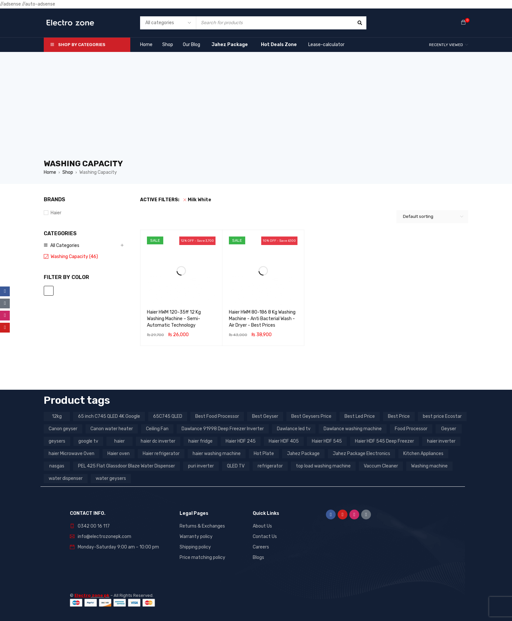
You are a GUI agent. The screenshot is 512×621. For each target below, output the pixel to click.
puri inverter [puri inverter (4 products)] (201, 466)
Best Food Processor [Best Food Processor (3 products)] (217, 416)
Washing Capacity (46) (74, 256)
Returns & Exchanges (202, 526)
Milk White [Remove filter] (199, 200)
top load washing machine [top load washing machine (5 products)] (323, 466)
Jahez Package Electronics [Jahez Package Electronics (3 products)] (361, 453)
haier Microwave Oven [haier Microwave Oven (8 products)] (71, 453)
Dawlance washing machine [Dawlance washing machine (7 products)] (353, 429)
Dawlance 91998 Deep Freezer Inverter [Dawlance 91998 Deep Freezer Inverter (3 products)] (223, 429)
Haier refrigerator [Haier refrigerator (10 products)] (161, 453)
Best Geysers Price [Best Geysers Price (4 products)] (311, 416)
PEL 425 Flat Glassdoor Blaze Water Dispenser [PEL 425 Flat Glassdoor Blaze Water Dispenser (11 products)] (126, 466)
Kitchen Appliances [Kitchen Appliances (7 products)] (423, 453)
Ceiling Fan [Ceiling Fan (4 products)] (157, 429)
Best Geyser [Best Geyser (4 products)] (265, 416)
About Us (262, 526)
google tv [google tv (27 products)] (88, 441)
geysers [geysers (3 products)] (57, 441)
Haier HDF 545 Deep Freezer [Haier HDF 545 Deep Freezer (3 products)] (384, 441)
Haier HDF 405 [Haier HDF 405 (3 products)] (284, 441)
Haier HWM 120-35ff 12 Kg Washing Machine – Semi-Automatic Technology (174, 318)
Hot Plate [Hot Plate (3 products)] (264, 453)
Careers (261, 547)
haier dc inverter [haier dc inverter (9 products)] (158, 441)
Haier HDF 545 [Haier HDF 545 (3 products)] (327, 441)
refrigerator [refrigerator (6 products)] (270, 466)
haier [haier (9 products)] (119, 441)
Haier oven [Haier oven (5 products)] (118, 453)
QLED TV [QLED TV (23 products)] (236, 466)
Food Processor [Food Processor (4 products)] (411, 429)
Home (50, 172)
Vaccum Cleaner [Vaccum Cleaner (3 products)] (381, 466)
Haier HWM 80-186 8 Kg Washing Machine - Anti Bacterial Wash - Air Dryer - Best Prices (262, 318)
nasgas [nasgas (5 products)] (56, 466)
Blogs (258, 557)
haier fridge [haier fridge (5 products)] (200, 441)
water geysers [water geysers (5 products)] (111, 478)
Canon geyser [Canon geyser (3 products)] (63, 429)
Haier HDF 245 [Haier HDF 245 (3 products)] (241, 441)
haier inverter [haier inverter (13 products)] (441, 441)
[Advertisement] (256, 109)
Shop (67, 172)
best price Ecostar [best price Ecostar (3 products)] (442, 416)
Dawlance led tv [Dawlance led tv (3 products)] (294, 429)
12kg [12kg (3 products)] (57, 416)
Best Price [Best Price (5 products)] (399, 416)
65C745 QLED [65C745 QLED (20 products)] (167, 416)
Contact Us (265, 536)
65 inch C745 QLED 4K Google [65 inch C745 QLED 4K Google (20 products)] (109, 416)
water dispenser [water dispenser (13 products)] (66, 478)
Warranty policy (196, 536)
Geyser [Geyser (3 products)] (448, 429)
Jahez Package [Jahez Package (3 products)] (303, 453)
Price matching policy (202, 557)
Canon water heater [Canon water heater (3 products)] (111, 429)
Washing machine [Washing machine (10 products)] (429, 466)
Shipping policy (195, 547)
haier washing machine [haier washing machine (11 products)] (217, 453)
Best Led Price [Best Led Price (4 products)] (359, 416)
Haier (56, 213)
